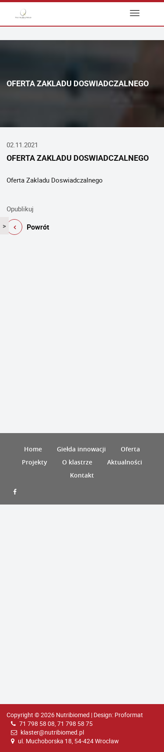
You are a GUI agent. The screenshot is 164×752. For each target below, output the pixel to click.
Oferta (130, 449)
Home (33, 449)
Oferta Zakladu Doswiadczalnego (55, 180)
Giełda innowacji (81, 449)
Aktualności (124, 462)
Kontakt (82, 475)
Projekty (34, 462)
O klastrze (77, 462)
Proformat (129, 715)
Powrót (28, 228)
